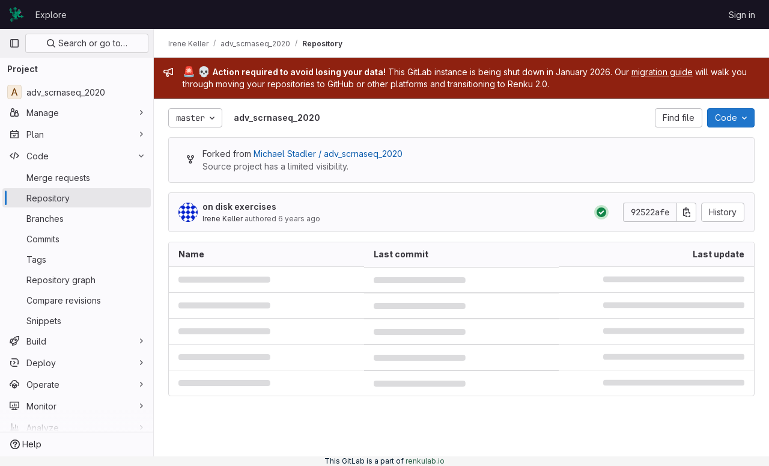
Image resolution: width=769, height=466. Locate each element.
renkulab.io (425, 460)
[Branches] (76, 218)
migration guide (662, 72)
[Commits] (76, 238)
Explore (51, 15)
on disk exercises (239, 206)
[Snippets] (76, 320)
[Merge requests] (76, 177)
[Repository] (76, 197)
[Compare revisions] (76, 300)
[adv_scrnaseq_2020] (76, 92)
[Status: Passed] (601, 212)
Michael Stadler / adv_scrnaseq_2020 (328, 154)
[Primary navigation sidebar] (14, 43)
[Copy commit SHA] (686, 212)
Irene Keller (222, 218)
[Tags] (76, 259)
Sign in (742, 15)
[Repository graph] (76, 279)
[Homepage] (16, 14)
